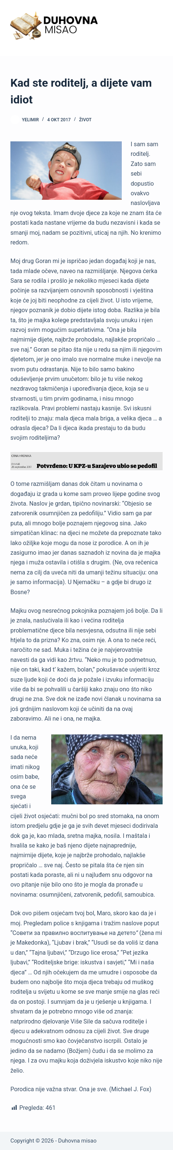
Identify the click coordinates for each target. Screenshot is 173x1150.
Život (85, 119)
